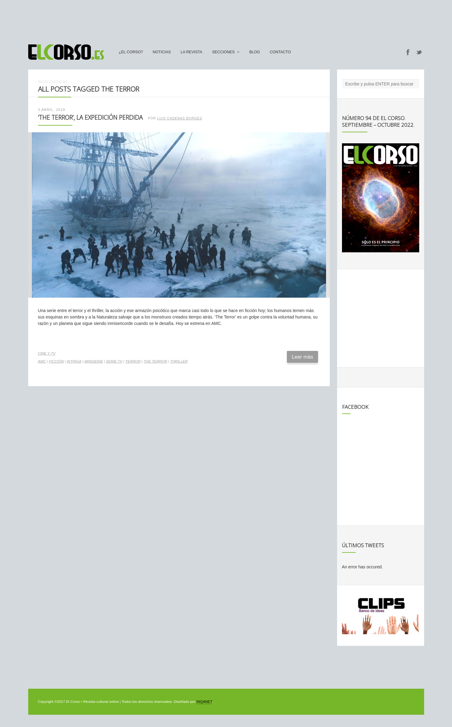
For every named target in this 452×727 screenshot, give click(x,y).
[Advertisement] (226, 19)
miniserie (93, 361)
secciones (223, 52)
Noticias (162, 52)
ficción (56, 361)
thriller (179, 361)
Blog (254, 52)
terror (133, 361)
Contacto (280, 52)
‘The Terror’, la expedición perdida (90, 117)
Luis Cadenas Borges (179, 118)
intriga (74, 361)
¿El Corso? (131, 52)
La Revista (191, 52)
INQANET (204, 701)
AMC (42, 361)
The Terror (155, 361)
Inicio (43, 82)
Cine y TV (46, 353)
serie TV (114, 361)
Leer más (302, 357)
